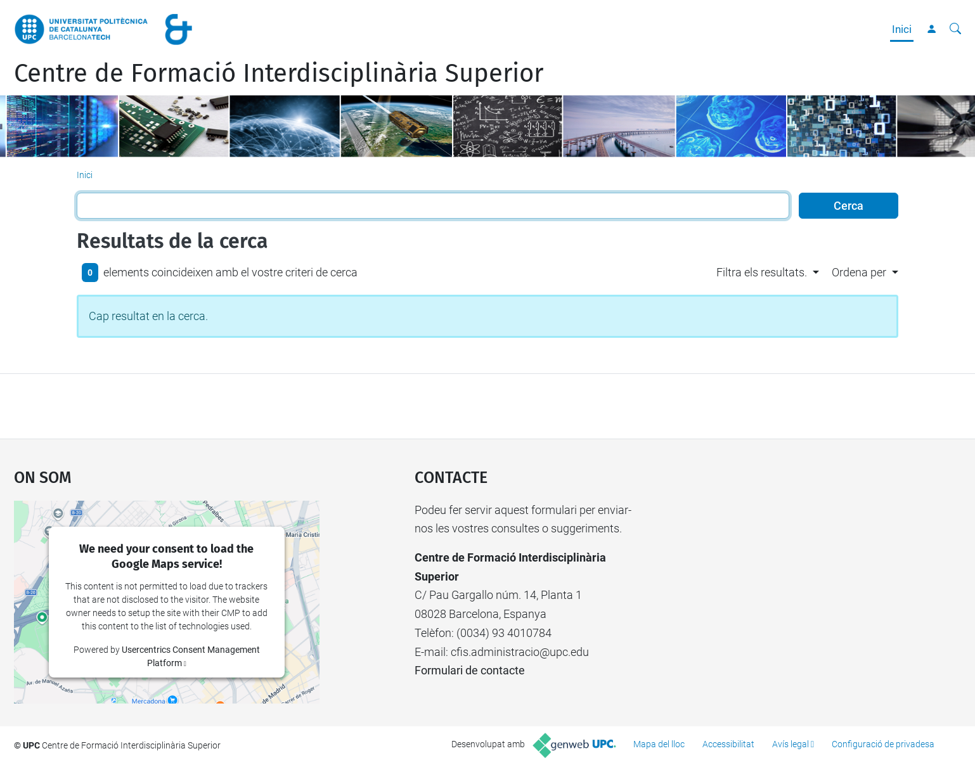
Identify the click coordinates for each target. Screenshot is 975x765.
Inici (902, 29)
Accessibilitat (728, 744)
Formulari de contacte (470, 670)
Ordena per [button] (859, 272)
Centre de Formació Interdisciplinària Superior (278, 73)
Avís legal (790, 744)
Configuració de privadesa (883, 744)
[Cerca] (955, 29)
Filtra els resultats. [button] (761, 272)
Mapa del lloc (659, 744)
